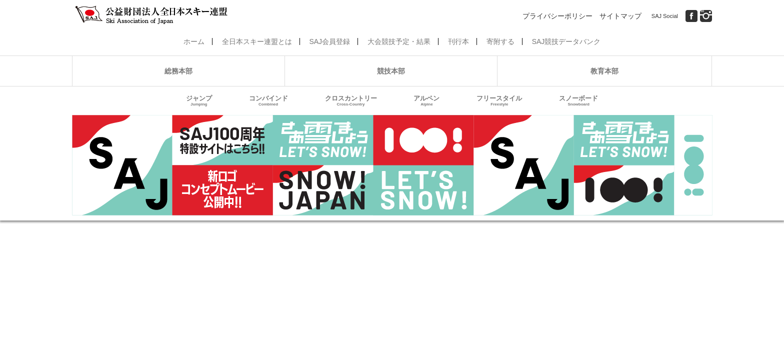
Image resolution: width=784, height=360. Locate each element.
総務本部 (178, 71)
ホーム (194, 41)
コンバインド (268, 100)
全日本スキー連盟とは (257, 41)
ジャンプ (199, 100)
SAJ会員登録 (329, 41)
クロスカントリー (351, 100)
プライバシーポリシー (557, 16)
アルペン (427, 100)
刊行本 (458, 41)
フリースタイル (499, 100)
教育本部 (604, 71)
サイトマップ (621, 16)
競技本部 (391, 71)
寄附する (500, 41)
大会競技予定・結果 (399, 41)
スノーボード (578, 100)
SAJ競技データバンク (566, 41)
